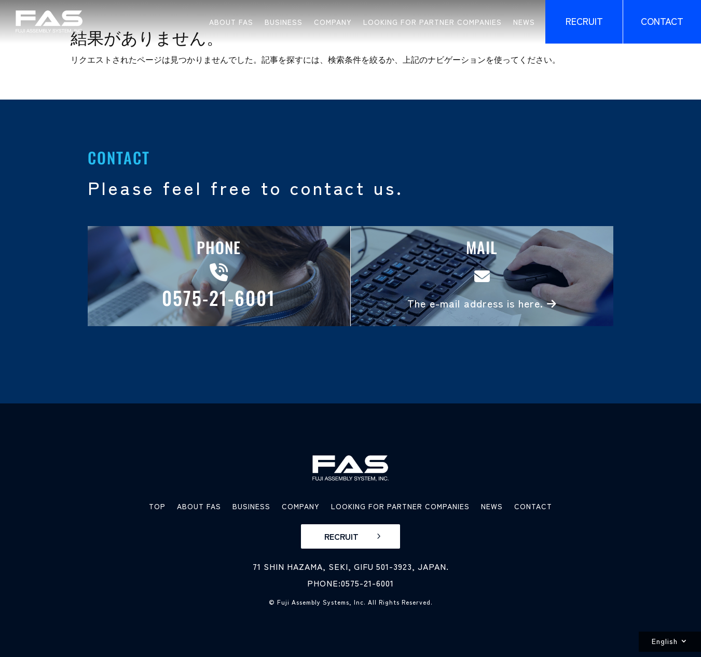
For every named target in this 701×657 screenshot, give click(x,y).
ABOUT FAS (231, 22)
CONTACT (533, 506)
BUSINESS (284, 22)
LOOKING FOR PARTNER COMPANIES (432, 22)
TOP (157, 506)
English (665, 641)
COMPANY (333, 22)
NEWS (524, 22)
